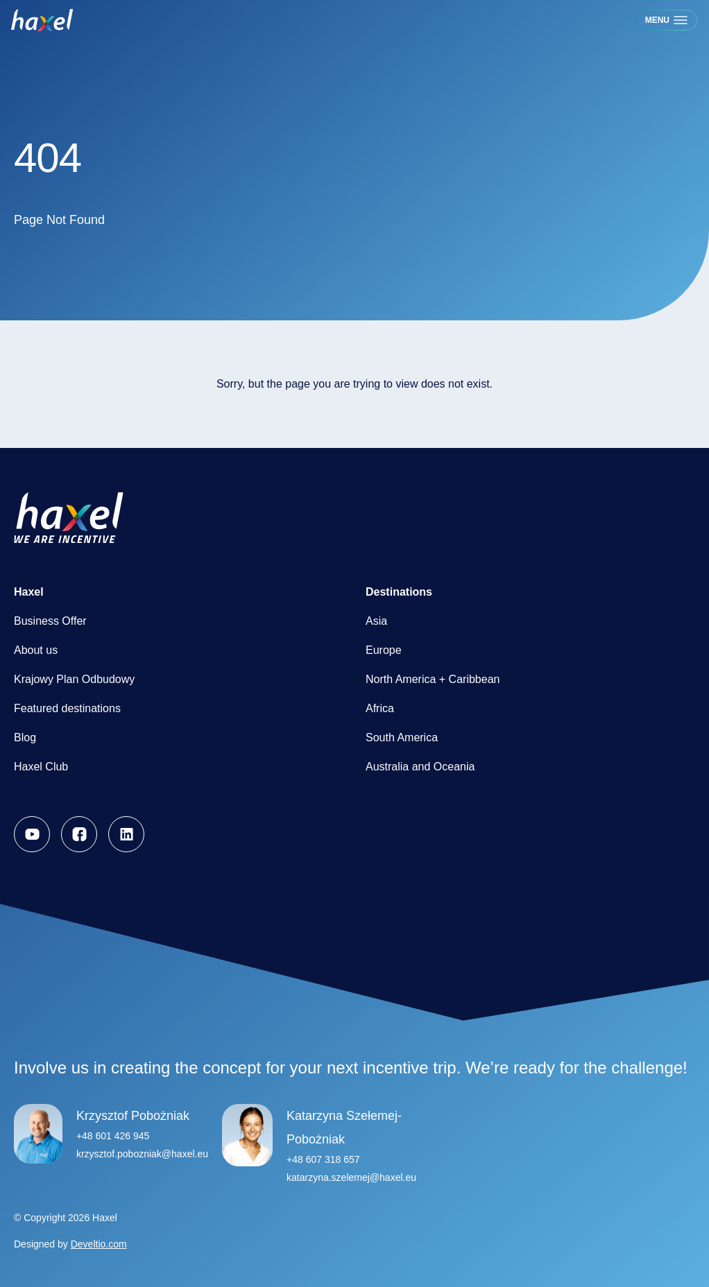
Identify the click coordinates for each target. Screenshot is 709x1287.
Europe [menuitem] (384, 650)
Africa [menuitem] (380, 708)
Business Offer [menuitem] (50, 621)
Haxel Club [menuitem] (41, 766)
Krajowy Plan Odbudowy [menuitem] (74, 679)
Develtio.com (99, 1244)
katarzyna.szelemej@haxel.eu (351, 1177)
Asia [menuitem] (376, 621)
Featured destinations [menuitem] (67, 708)
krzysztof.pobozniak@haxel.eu (142, 1153)
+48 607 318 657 (323, 1159)
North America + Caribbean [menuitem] (432, 679)
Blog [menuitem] (25, 737)
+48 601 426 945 (113, 1135)
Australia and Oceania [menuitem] (420, 766)
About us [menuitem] (36, 650)
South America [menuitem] (402, 737)
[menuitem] (32, 834)
